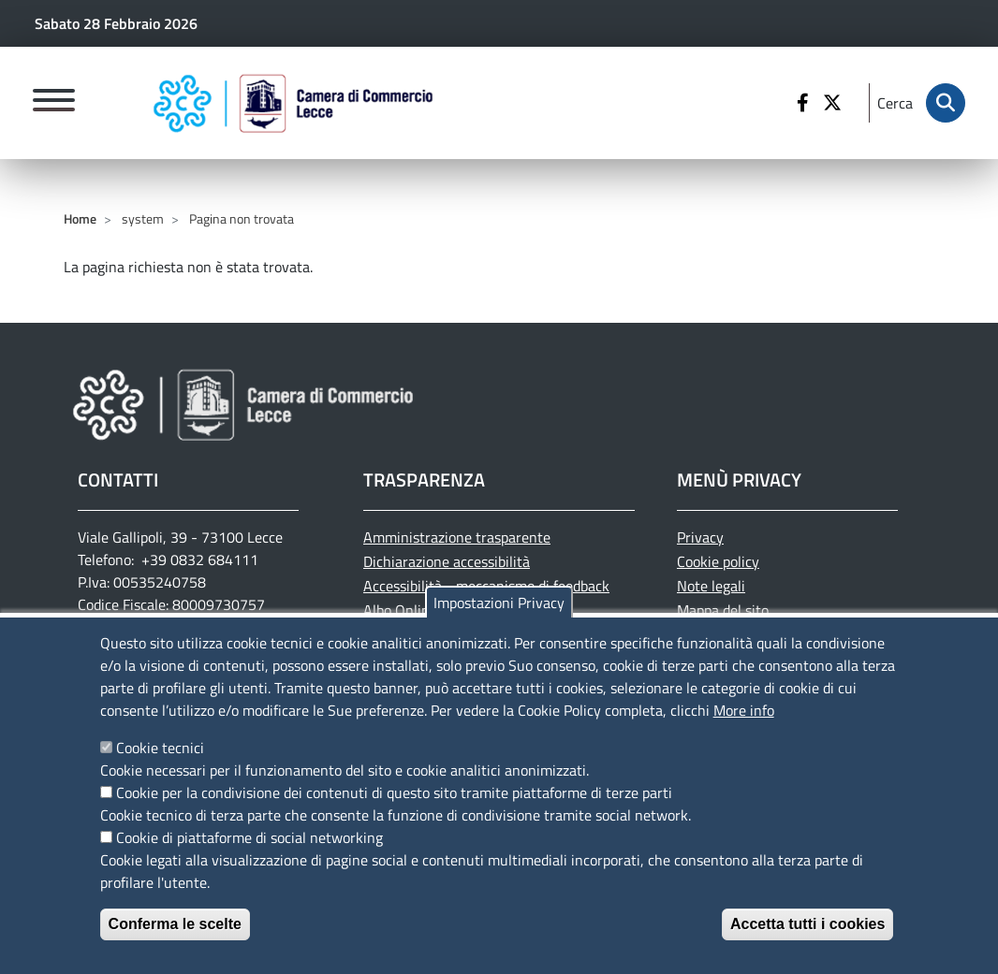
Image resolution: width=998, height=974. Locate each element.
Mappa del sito (723, 610)
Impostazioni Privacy (499, 616)
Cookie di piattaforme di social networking (249, 851)
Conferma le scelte (175, 938)
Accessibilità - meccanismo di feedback (486, 585)
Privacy (700, 537)
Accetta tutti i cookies (807, 938)
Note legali (711, 585)
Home (80, 218)
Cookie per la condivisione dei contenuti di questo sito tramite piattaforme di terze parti (394, 806)
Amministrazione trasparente (456, 537)
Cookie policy (718, 561)
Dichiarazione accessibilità (446, 561)
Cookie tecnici (160, 761)
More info (743, 724)
